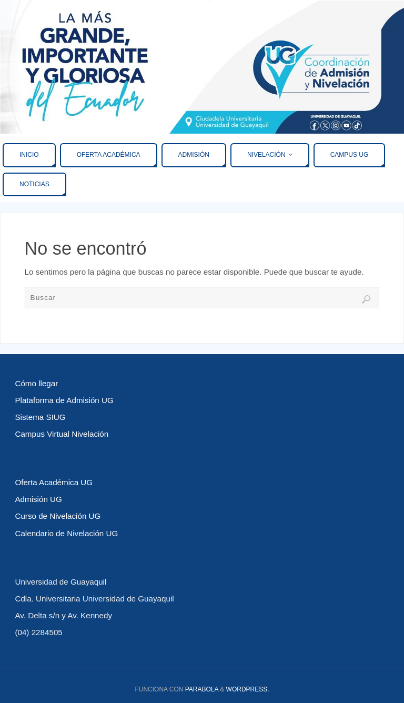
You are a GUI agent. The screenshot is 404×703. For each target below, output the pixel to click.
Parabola (201, 689)
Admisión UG (38, 499)
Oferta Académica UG (54, 482)
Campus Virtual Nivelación (61, 433)
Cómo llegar (36, 383)
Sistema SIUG (40, 417)
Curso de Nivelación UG (57, 515)
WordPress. (247, 689)
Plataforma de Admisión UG (64, 400)
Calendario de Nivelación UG (66, 533)
